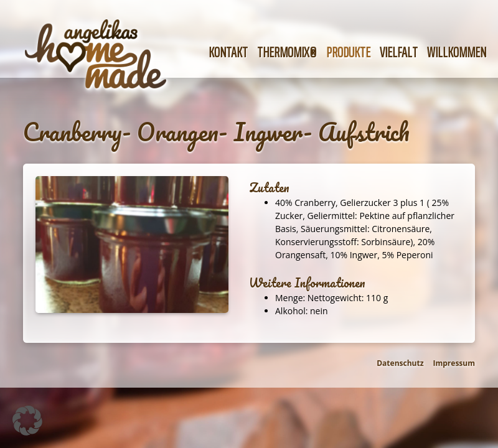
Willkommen (456, 52)
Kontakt (228, 52)
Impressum (454, 363)
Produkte (348, 52)
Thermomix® (287, 52)
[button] (27, 420)
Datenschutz (400, 363)
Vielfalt (399, 52)
